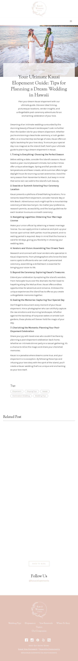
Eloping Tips (32, 395)
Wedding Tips (39, 74)
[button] (71, 21)
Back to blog (39, 564)
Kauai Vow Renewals (27, 649)
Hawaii (44, 395)
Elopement (16, 395)
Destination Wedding (21, 399)
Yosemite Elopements (49, 649)
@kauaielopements (39, 580)
